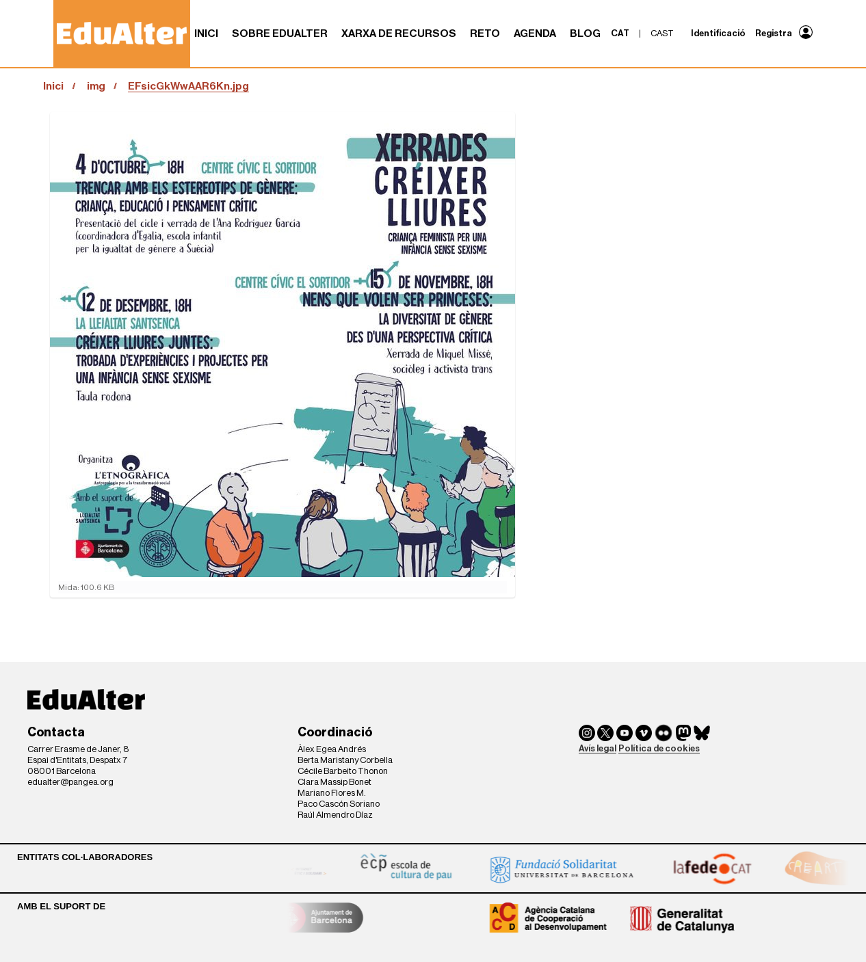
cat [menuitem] (620, 33)
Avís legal (597, 748)
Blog (585, 33)
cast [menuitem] (662, 33)
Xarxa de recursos (398, 33)
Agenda (535, 33)
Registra (773, 33)
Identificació (718, 33)
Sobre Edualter (280, 33)
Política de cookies (659, 748)
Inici (206, 33)
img (96, 86)
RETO (485, 33)
